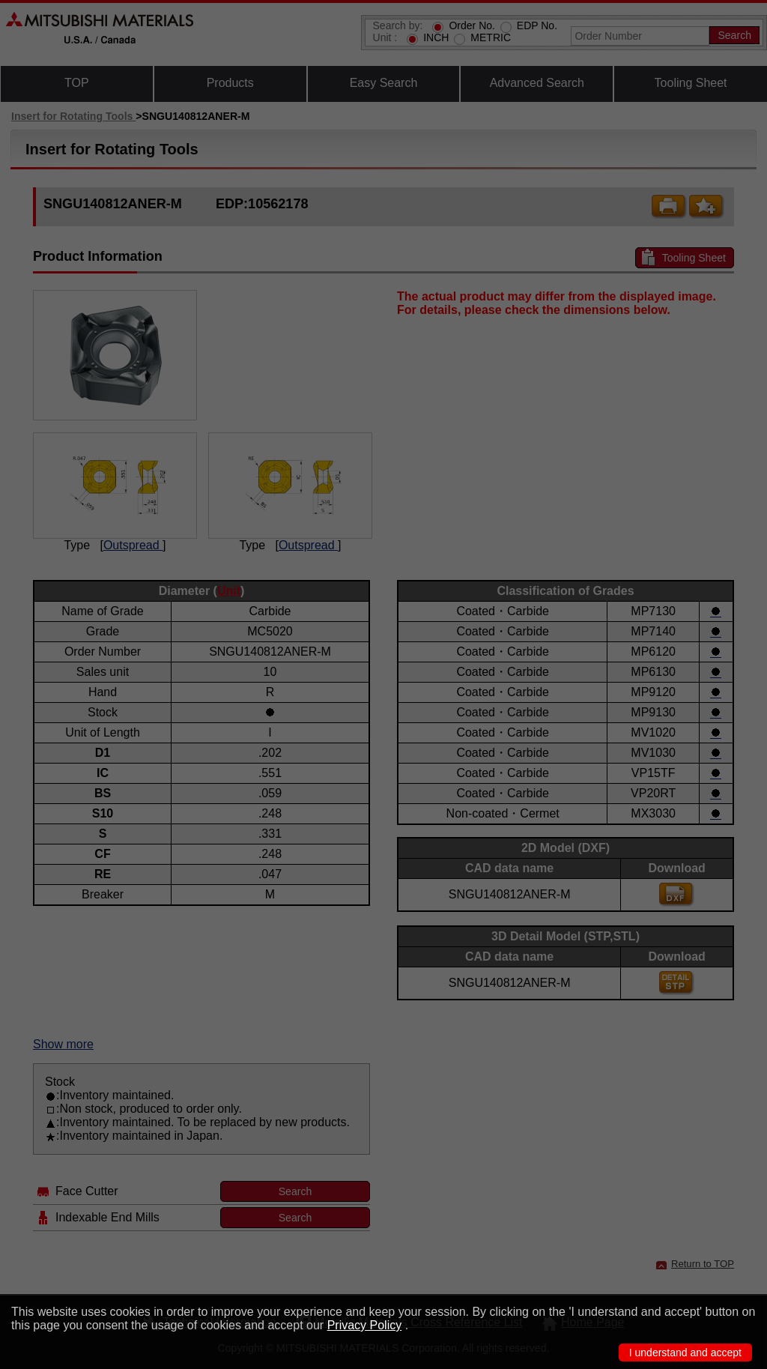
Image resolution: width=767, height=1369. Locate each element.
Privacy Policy (364, 1325)
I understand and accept (685, 1353)
